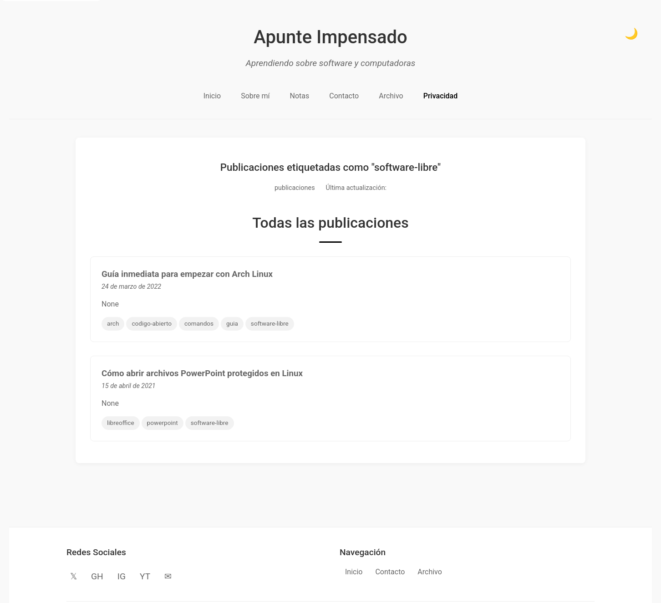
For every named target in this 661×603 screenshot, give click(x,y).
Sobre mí (255, 96)
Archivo (391, 96)
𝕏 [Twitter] (73, 576)
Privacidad (440, 96)
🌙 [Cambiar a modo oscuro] (631, 33)
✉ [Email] (168, 576)
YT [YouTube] (145, 576)
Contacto (344, 96)
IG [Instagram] (121, 576)
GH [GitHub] (97, 576)
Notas (300, 96)
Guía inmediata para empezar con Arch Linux (187, 274)
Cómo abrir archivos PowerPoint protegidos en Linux (202, 373)
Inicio (212, 96)
